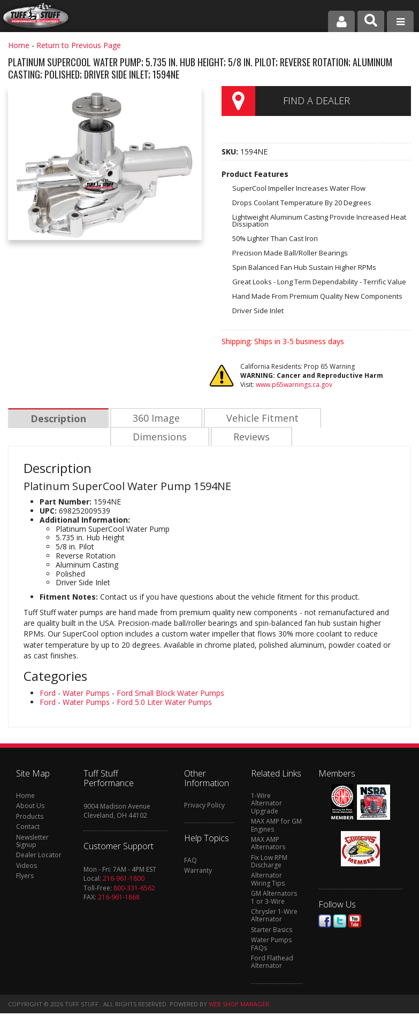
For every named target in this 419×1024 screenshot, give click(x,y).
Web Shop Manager (239, 1005)
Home (18, 45)
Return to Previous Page (78, 45)
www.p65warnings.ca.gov (294, 384)
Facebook (324, 922)
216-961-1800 (123, 879)
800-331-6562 (134, 889)
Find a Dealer (316, 100)
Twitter (339, 922)
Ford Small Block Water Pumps (170, 694)
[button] (370, 21)
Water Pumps (86, 694)
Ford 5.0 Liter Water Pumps (164, 703)
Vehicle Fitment (260, 418)
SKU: (231, 151)
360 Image (154, 418)
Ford (48, 694)
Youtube (354, 922)
